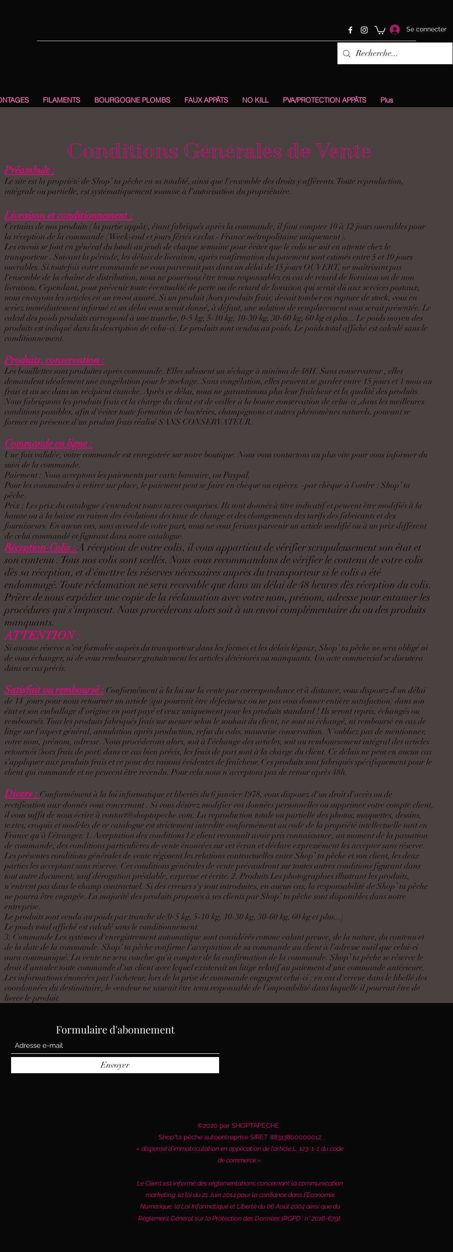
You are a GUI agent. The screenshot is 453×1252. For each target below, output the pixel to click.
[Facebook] (350, 30)
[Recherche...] (394, 54)
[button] (380, 29)
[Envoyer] (115, 1065)
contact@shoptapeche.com (147, 815)
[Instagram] (364, 30)
